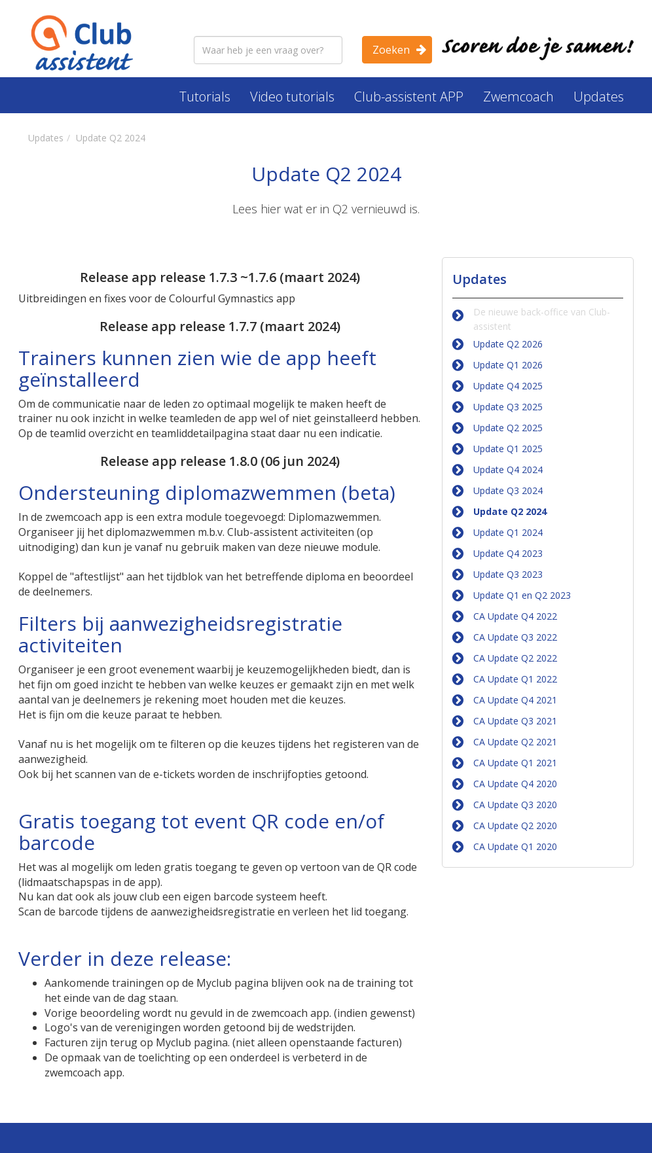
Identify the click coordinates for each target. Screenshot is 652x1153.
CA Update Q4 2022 (515, 616)
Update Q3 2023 (508, 574)
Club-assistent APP (408, 96)
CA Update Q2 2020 (515, 825)
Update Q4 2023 (508, 553)
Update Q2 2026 (508, 344)
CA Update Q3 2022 (515, 637)
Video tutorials (292, 96)
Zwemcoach (518, 96)
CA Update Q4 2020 (515, 783)
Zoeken (391, 50)
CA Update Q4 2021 (515, 700)
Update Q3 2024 (508, 490)
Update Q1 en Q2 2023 (522, 595)
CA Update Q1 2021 (515, 762)
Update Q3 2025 (508, 406)
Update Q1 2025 (508, 448)
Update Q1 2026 (508, 365)
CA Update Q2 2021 (515, 742)
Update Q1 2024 (508, 532)
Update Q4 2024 (508, 469)
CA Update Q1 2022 (515, 679)
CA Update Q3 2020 (515, 804)
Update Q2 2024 (510, 511)
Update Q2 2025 (508, 427)
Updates (598, 96)
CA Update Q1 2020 (515, 846)
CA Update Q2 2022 (515, 658)
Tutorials (204, 96)
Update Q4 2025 (508, 386)
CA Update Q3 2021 (515, 721)
